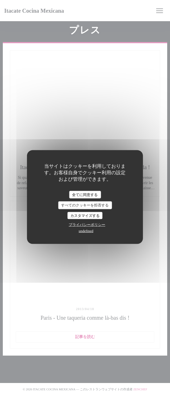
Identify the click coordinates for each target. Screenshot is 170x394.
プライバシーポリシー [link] (87, 225)
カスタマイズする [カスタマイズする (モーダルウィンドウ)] (85, 215)
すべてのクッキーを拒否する (85, 205)
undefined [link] (86, 231)
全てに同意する (85, 194)
